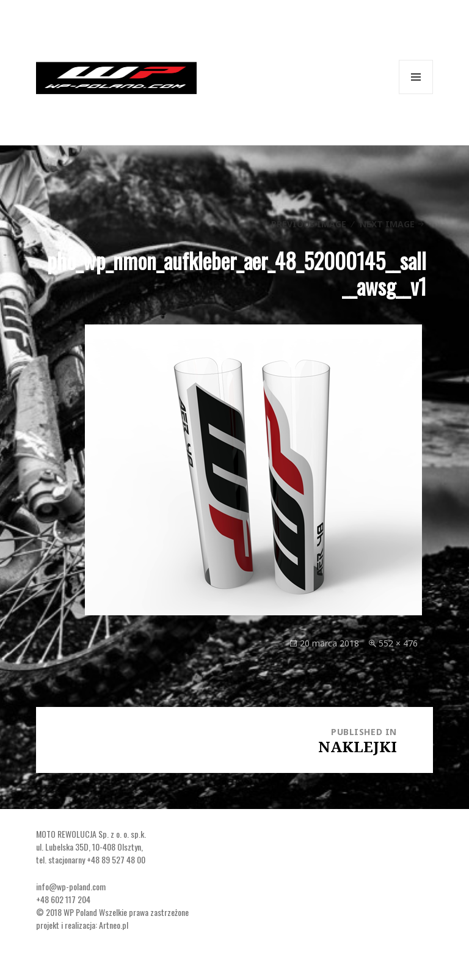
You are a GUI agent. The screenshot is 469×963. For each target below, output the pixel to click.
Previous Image (308, 224)
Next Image (387, 224)
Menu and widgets (416, 93)
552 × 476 (398, 643)
